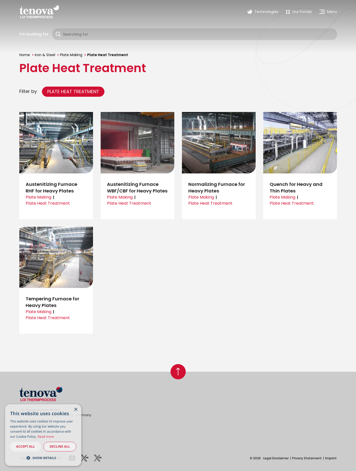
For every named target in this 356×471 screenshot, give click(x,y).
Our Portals (299, 12)
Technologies (262, 12)
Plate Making (71, 54)
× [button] (76, 410)
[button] (43, 458)
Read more (46, 436)
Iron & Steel (45, 54)
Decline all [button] (60, 446)
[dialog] (43, 435)
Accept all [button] (25, 446)
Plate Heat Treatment (73, 91)
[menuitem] (299, 12)
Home (24, 54)
